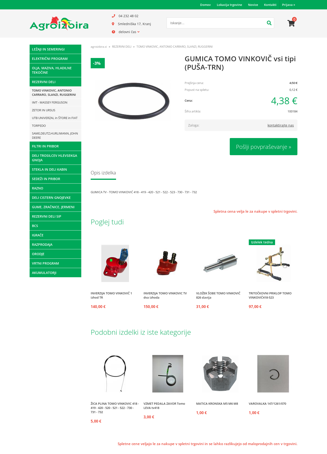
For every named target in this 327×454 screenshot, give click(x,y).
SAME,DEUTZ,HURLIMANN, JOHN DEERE (55, 135)
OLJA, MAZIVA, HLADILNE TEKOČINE (52, 70)
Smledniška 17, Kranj (134, 24)
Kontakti (270, 5)
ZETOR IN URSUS (43, 110)
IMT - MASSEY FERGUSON (49, 102)
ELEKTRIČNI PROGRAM (50, 58)
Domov (205, 5)
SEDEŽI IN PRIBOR (46, 179)
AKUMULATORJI (44, 272)
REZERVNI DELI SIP (46, 216)
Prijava (288, 5)
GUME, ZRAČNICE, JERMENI (53, 207)
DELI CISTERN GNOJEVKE (51, 197)
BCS (35, 225)
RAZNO (37, 188)
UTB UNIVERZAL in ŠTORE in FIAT (55, 118)
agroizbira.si (99, 47)
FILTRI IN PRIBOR (45, 146)
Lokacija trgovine (229, 5)
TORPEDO (39, 125)
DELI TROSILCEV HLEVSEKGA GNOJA (54, 157)
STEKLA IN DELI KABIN (49, 169)
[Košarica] (291, 23)
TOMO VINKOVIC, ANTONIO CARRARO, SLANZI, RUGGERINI (54, 92)
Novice (253, 5)
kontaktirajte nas (281, 125)
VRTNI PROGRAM (45, 263)
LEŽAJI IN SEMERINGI (48, 49)
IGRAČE (37, 235)
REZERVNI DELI (43, 82)
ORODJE (38, 254)
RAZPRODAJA (42, 244)
